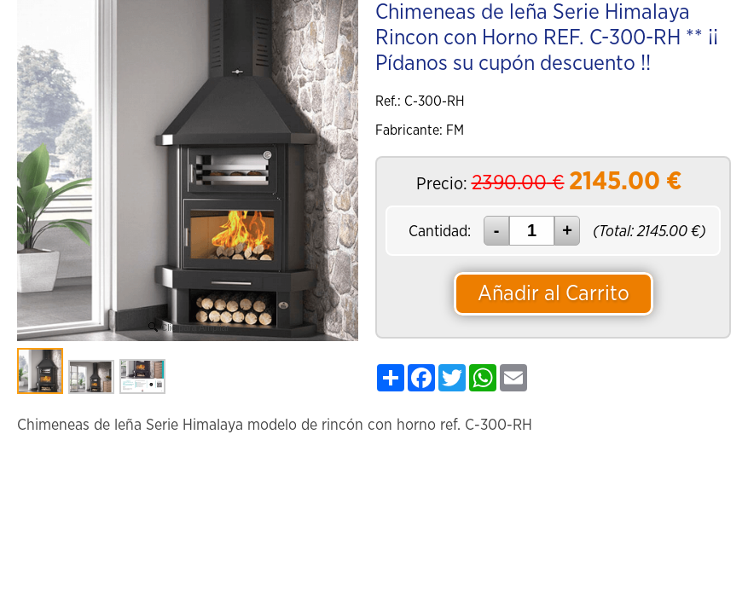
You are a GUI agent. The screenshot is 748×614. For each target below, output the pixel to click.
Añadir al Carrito (553, 293)
